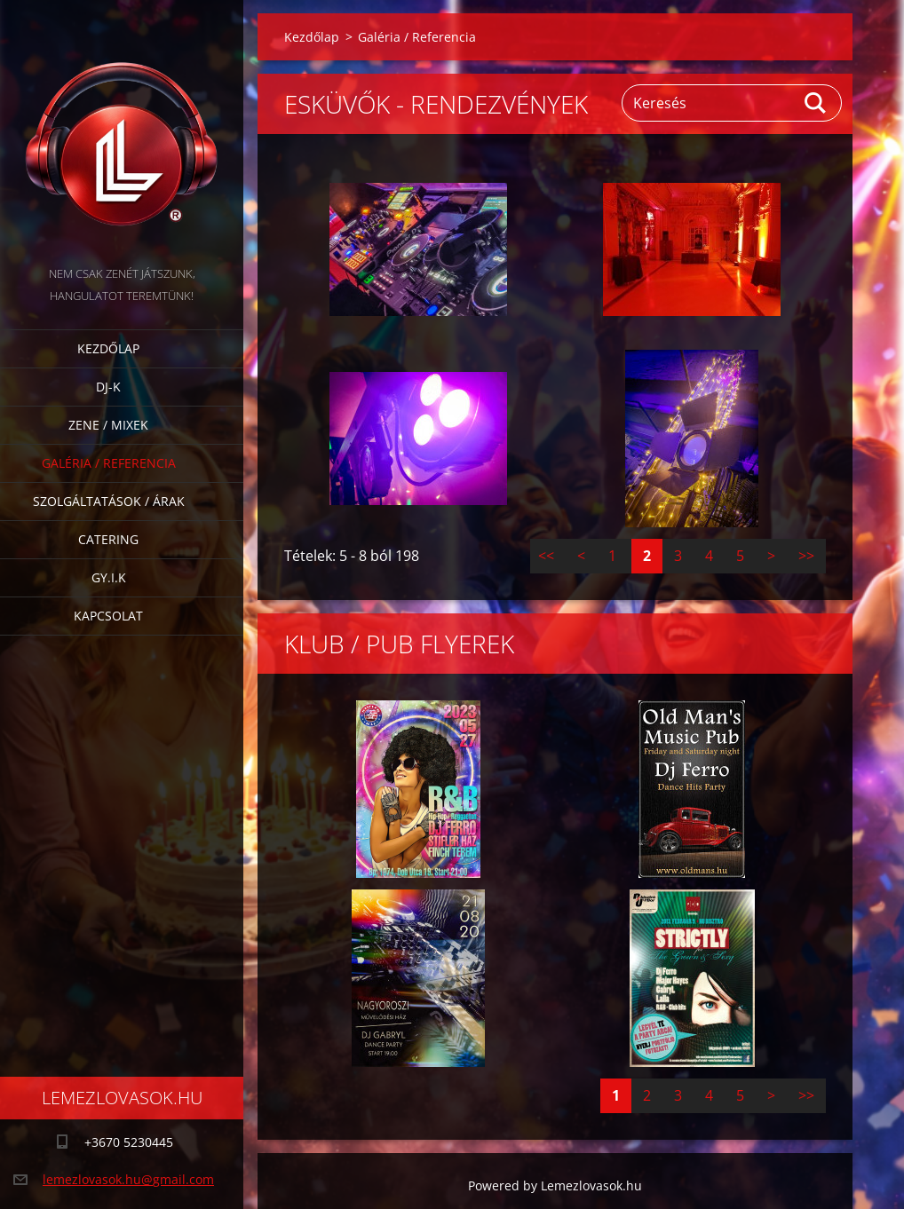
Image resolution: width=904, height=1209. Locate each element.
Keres (816, 103)
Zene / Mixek (108, 424)
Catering (108, 539)
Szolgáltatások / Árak (109, 501)
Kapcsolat (108, 615)
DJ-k (108, 386)
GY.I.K (108, 577)
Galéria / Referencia (109, 462)
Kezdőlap (108, 348)
